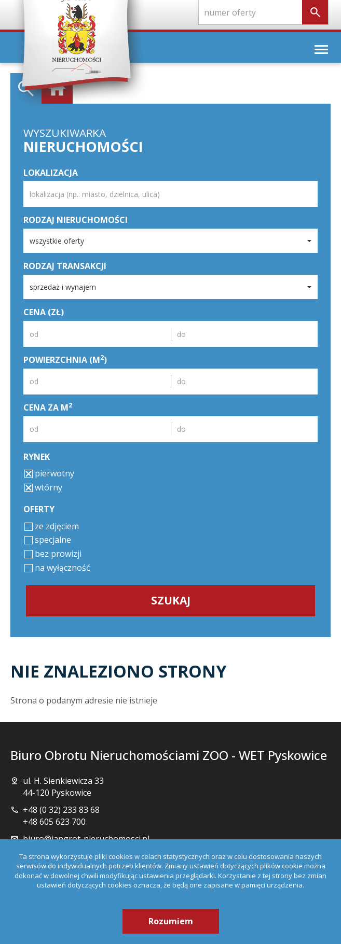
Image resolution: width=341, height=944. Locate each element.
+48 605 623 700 (54, 821)
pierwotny (49, 473)
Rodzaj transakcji (64, 266)
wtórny (43, 487)
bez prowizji (52, 553)
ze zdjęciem (51, 526)
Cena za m (47, 407)
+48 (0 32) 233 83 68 (61, 809)
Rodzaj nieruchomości (75, 220)
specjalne (47, 539)
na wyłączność (57, 567)
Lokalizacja (50, 172)
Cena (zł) (43, 312)
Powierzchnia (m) (65, 359)
